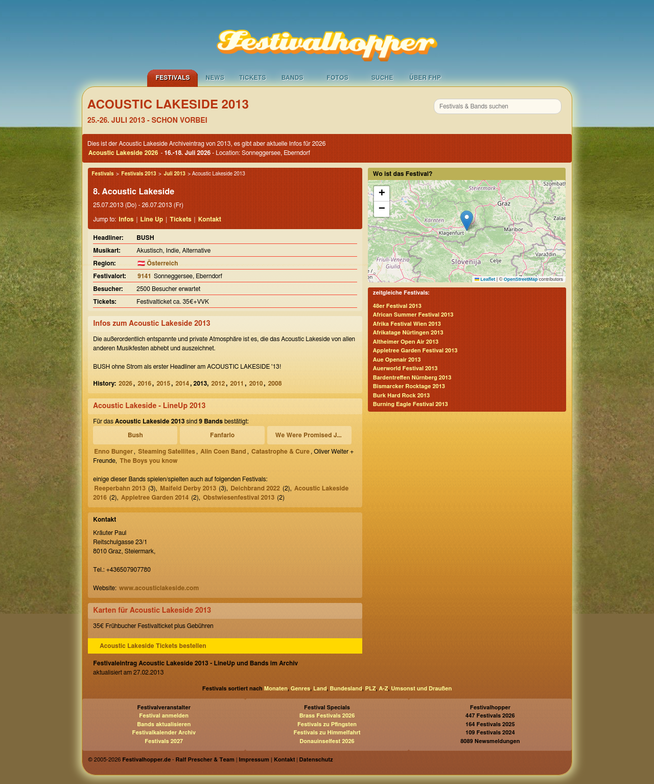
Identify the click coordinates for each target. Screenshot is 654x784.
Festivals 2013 (138, 173)
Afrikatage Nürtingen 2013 (408, 332)
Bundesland (346, 688)
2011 (237, 383)
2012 (218, 383)
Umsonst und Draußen (421, 688)
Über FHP (425, 78)
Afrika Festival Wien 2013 (407, 324)
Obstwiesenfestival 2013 (238, 498)
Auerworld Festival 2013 (405, 368)
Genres (300, 688)
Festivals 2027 (164, 741)
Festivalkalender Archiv (163, 732)
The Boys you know (148, 461)
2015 (163, 383)
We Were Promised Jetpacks (310, 435)
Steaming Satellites (166, 452)
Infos (126, 219)
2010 (256, 383)
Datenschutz (316, 760)
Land (320, 688)
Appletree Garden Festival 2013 (415, 350)
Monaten (276, 688)
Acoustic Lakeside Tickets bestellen (153, 646)
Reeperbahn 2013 (120, 488)
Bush (135, 435)
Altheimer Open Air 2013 (405, 342)
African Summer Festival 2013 (413, 315)
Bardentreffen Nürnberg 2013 (412, 377)
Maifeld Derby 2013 (188, 488)
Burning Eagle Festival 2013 (410, 404)
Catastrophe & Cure (280, 452)
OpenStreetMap (521, 279)
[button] (466, 220)
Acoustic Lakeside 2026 (123, 153)
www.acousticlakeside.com (159, 588)
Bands (292, 78)
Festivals (172, 78)
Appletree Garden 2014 (155, 498)
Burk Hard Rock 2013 (401, 395)
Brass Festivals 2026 (327, 716)
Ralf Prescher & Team (205, 760)
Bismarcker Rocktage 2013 (409, 386)
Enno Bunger (113, 452)
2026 (125, 383)
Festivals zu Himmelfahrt (326, 732)
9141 (144, 276)
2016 (144, 383)
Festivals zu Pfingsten (327, 724)
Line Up (152, 219)
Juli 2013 (174, 173)
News (214, 78)
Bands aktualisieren (164, 724)
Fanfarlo (222, 435)
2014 (182, 383)
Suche (382, 78)
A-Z (383, 688)
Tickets (252, 78)
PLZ (370, 688)
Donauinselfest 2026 (326, 741)
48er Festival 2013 (397, 306)
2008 (275, 383)
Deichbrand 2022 (255, 488)
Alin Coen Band (223, 452)
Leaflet (485, 279)
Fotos (337, 78)
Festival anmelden (164, 716)
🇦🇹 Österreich (157, 263)
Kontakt (209, 219)
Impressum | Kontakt (267, 760)
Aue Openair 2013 (397, 360)
